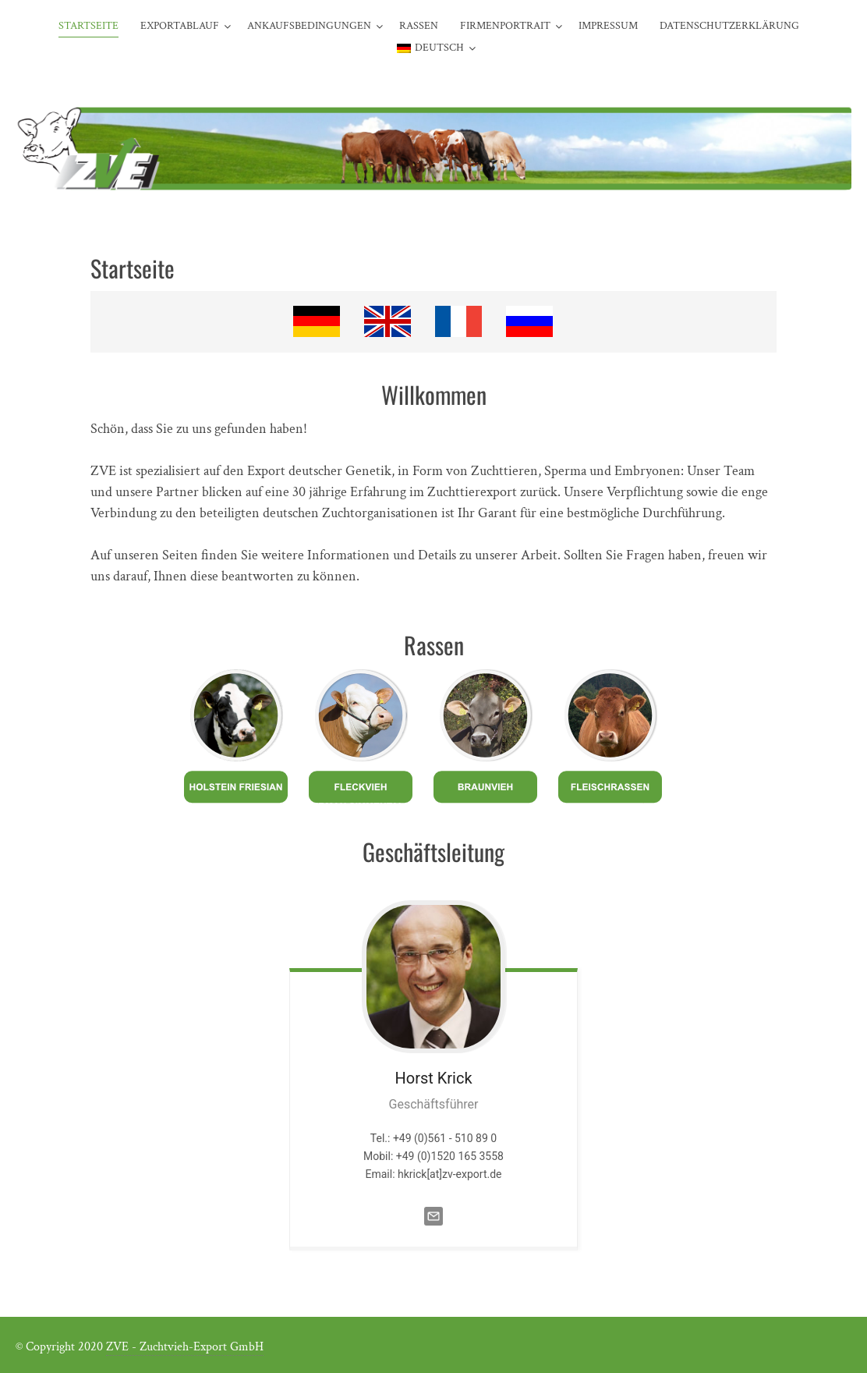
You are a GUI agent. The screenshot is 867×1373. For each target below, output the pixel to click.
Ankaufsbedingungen (309, 26)
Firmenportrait (505, 26)
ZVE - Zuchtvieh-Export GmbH (185, 1347)
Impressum (608, 26)
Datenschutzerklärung (729, 26)
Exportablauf (179, 26)
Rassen (418, 26)
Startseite (88, 26)
